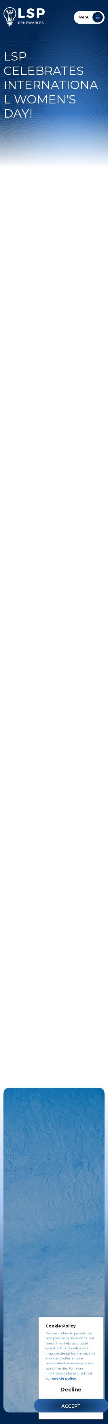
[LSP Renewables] (24, 17)
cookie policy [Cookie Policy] (64, 1378)
